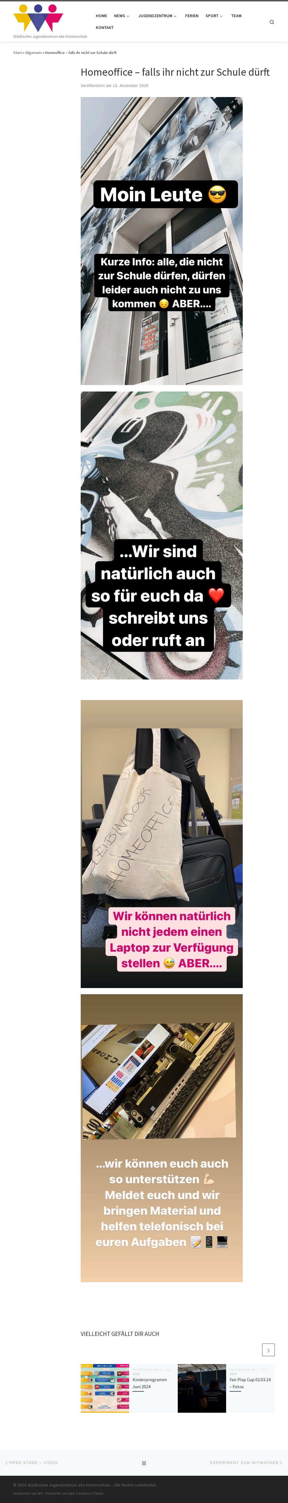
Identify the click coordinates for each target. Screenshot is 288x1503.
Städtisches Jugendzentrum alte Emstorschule (69, 1485)
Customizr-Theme (90, 1493)
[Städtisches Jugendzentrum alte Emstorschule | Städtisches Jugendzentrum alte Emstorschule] (38, 17)
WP (40, 1493)
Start (17, 52)
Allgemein (33, 52)
